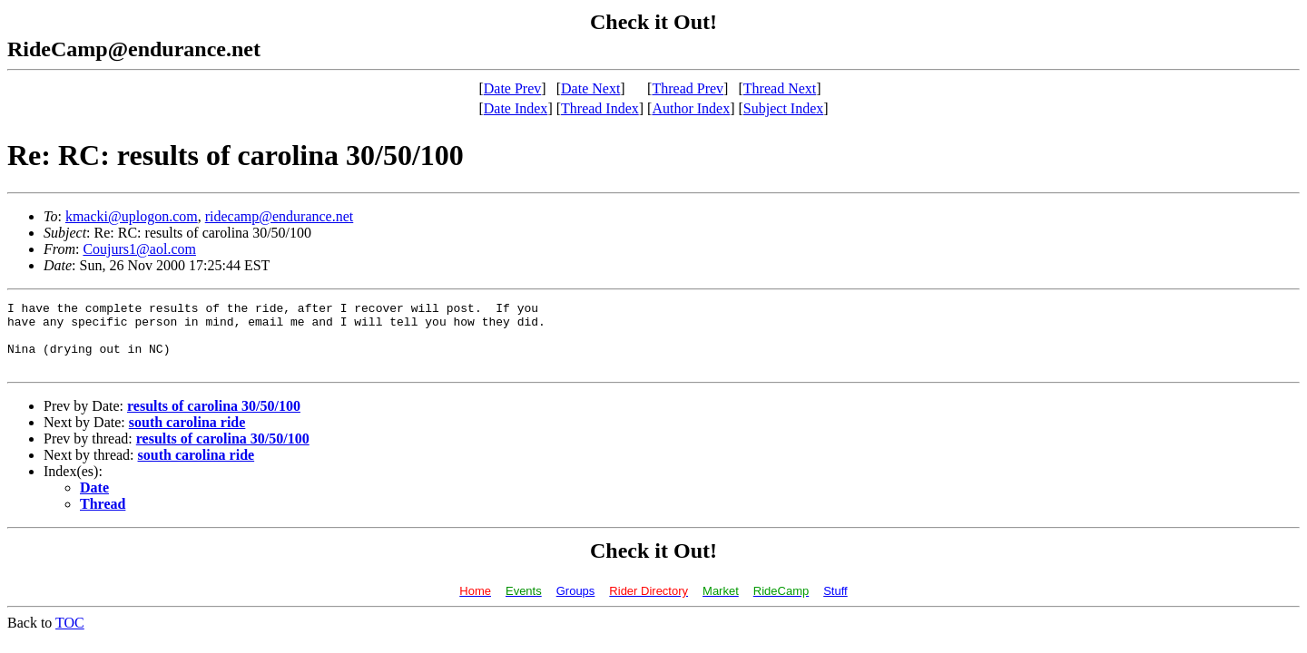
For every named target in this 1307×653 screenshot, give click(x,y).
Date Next (590, 88)
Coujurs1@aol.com (139, 249)
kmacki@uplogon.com (131, 216)
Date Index (516, 108)
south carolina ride (187, 435)
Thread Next (779, 88)
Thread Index (600, 108)
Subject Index (783, 108)
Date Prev (513, 88)
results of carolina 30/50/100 (213, 419)
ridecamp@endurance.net (279, 216)
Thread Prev (687, 88)
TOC (69, 636)
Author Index (691, 108)
